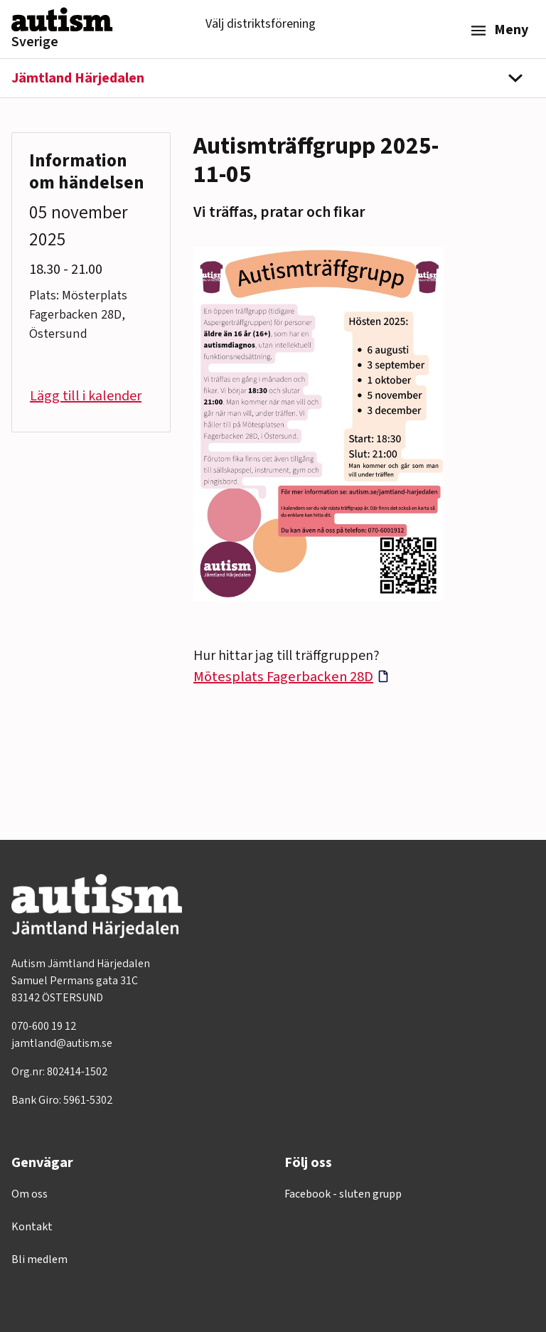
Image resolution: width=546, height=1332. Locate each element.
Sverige (34, 42)
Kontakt (32, 1227)
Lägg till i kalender (85, 396)
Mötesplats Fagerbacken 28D (283, 677)
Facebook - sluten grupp (343, 1194)
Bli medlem (39, 1259)
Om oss (29, 1194)
